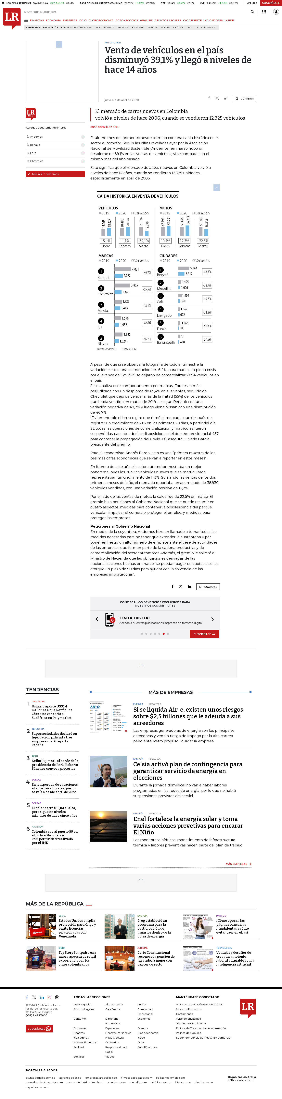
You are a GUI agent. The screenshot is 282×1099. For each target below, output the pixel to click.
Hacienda (37, 826)
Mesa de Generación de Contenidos (199, 1004)
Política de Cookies (188, 1032)
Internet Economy (84, 1042)
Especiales (112, 1028)
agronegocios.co (70, 1077)
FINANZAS (37, 20)
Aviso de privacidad (188, 1018)
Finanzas (78, 1032)
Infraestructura (114, 1037)
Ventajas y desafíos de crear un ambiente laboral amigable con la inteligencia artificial (235, 958)
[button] (95, 620)
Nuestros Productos (188, 1009)
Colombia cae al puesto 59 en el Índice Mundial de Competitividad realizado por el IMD (55, 837)
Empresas (79, 1028)
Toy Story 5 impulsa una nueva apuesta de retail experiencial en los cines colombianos (77, 958)
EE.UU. (62, 915)
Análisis (142, 1004)
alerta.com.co (204, 1082)
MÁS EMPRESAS (236, 863)
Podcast (78, 1047)
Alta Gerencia (114, 1004)
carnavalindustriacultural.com (85, 1082)
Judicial (142, 948)
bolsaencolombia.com (170, 1077)
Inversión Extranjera (78, 27)
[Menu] (27, 20)
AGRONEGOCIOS (126, 20)
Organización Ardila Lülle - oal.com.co (242, 1078)
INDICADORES (213, 20)
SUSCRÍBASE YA (204, 634)
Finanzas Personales (118, 1032)
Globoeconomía (148, 1032)
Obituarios (112, 1042)
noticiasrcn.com (161, 1082)
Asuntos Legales (83, 1009)
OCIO (82, 20)
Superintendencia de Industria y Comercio (203, 1037)
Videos (109, 1056)
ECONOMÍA (53, 20)
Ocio (62, 948)
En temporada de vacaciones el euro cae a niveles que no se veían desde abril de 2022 (55, 788)
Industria (38, 729)
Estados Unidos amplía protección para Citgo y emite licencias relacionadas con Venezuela (77, 928)
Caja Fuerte (112, 1009)
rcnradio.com (138, 1082)
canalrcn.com (117, 1082)
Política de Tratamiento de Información (201, 1028)
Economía (143, 1018)
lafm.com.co (183, 1082)
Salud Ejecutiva (147, 1047)
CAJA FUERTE (192, 20)
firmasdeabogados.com (136, 1077)
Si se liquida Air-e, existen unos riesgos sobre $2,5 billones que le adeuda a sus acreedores (188, 716)
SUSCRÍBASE (271, 3)
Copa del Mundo (206, 27)
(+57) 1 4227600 (36, 1015)
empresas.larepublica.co (101, 1077)
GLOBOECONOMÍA (100, 20)
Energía (142, 915)
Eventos (142, 1028)
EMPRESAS (70, 20)
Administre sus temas (43, 174)
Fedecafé (138, 27)
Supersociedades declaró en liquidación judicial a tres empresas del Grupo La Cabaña (54, 739)
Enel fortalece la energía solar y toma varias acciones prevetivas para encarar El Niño (188, 825)
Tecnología (224, 948)
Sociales (78, 1056)
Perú (35, 756)
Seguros (123, 27)
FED (190, 27)
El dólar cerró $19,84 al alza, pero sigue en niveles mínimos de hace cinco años (54, 811)
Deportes (38, 701)
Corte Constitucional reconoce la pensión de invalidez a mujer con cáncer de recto (156, 958)
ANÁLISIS (146, 20)
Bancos (152, 27)
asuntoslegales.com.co (40, 1077)
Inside (141, 1037)
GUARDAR (244, 98)
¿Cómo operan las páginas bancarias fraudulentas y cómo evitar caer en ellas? (232, 926)
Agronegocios (82, 1004)
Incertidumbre (105, 27)
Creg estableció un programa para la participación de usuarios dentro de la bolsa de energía (154, 928)
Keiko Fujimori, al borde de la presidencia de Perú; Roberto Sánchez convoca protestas (55, 764)
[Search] (252, 12)
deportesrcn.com (37, 1087)
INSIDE (229, 20)
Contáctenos (184, 1013)
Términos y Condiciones (191, 1023)
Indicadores (81, 1037)
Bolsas (36, 779)
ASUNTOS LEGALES (168, 20)
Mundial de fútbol (172, 27)
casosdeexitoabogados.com (44, 1082)
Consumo (79, 1018)
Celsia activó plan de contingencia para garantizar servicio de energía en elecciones (188, 771)
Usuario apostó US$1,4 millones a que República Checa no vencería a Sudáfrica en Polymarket (52, 712)
